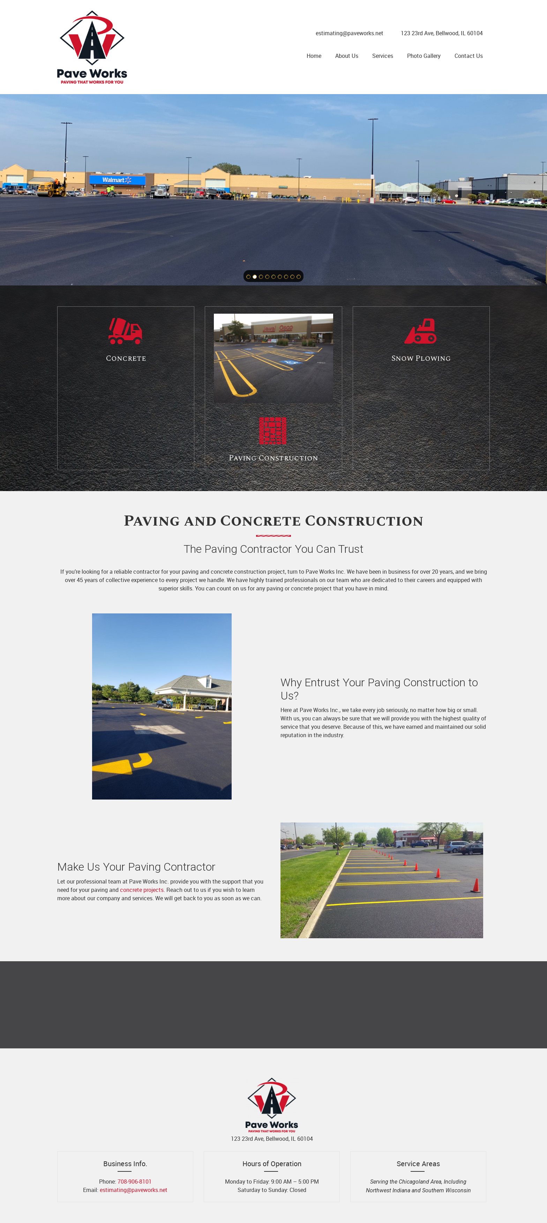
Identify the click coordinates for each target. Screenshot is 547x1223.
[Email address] (347, 33)
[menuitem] (314, 56)
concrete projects (142, 890)
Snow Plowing (421, 358)
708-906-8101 (135, 1181)
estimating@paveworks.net (133, 1190)
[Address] (440, 33)
